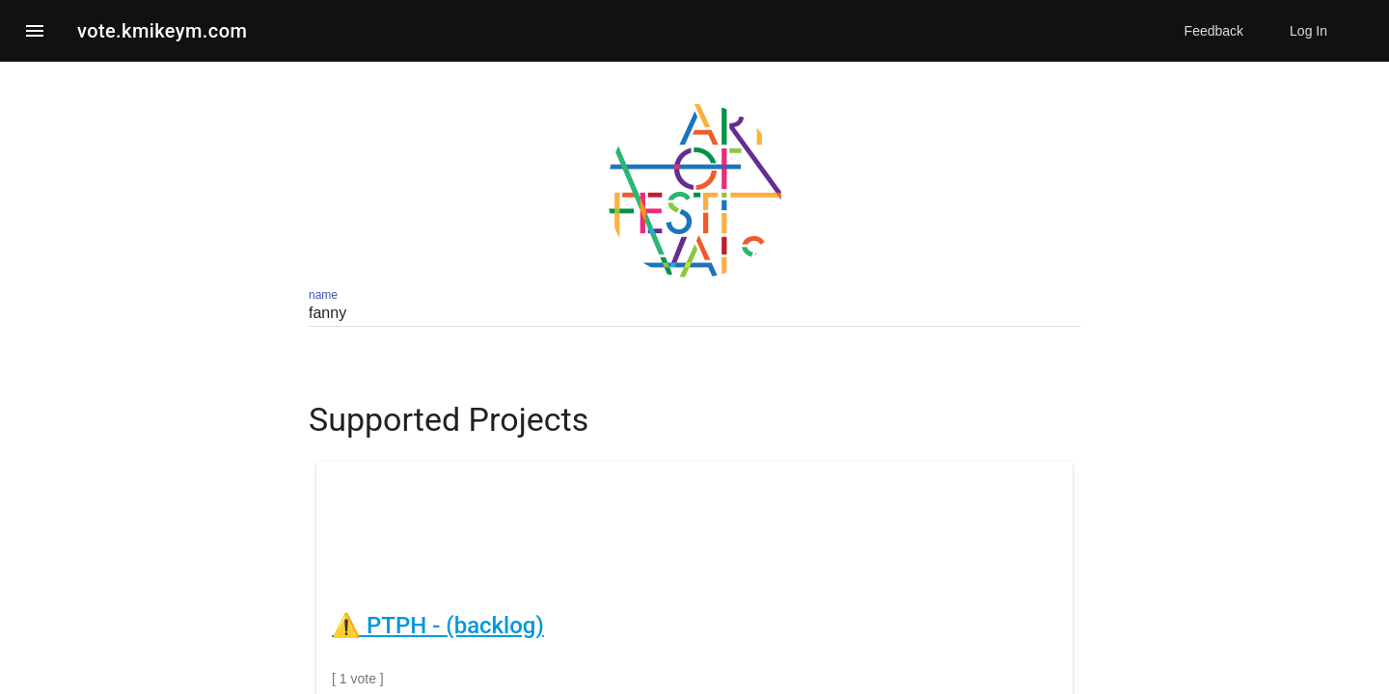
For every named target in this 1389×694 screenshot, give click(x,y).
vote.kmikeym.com (162, 30)
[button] (35, 31)
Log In (1308, 31)
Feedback (1214, 31)
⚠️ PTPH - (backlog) (438, 625)
